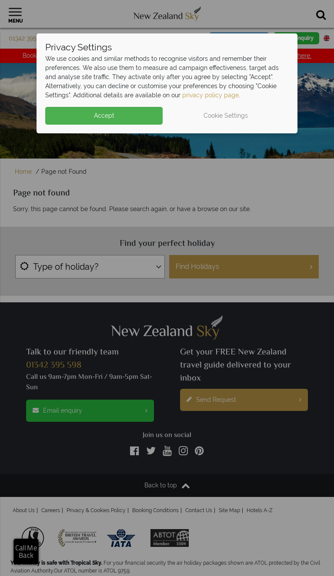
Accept (104, 115)
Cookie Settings (226, 115)
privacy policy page (210, 95)
